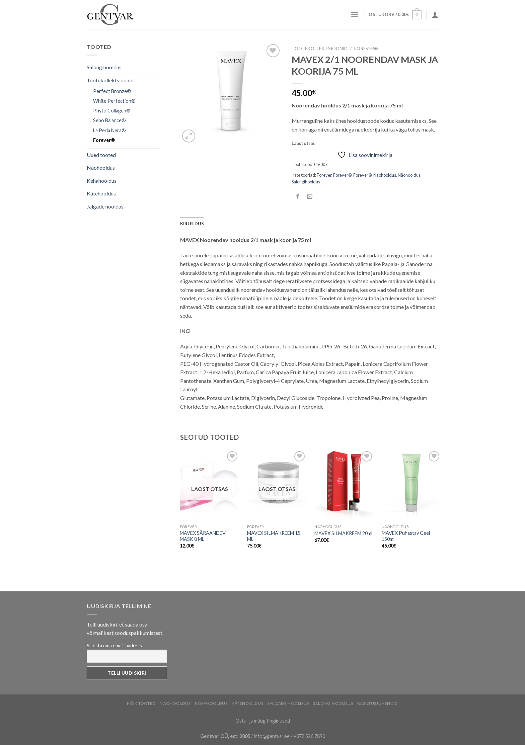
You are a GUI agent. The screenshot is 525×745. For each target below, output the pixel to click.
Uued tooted (101, 155)
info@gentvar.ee (272, 736)
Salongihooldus (104, 67)
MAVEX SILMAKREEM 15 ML (273, 536)
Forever (324, 175)
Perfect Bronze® (112, 91)
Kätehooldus (101, 193)
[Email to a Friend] (309, 196)
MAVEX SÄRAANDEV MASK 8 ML (203, 536)
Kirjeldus (192, 223)
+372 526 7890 (309, 736)
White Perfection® (114, 101)
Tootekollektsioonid (110, 80)
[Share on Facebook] (297, 196)
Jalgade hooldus (105, 206)
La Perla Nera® (109, 130)
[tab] (192, 223)
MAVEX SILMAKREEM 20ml (343, 533)
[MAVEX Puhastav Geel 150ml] (411, 485)
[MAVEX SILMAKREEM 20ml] (344, 485)
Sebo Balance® (109, 120)
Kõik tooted (141, 703)
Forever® (104, 140)
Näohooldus (101, 167)
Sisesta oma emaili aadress (114, 645)
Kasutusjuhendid (377, 703)
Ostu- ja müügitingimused (262, 721)
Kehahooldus (102, 180)
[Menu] (355, 14)
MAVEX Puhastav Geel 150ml (406, 536)
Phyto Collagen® (112, 110)
